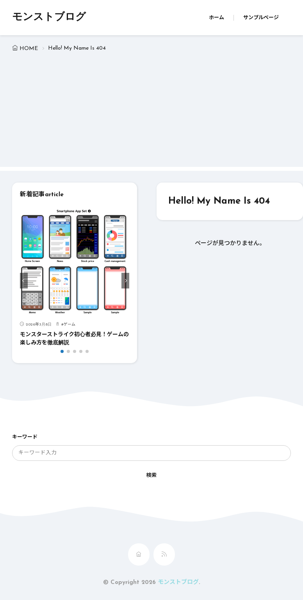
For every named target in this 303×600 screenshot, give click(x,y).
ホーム (216, 17)
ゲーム (69, 324)
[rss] (164, 554)
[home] (139, 554)
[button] (24, 280)
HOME (29, 49)
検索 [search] (151, 475)
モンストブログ (49, 18)
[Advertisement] (152, 112)
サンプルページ (261, 17)
